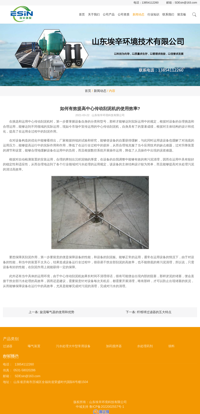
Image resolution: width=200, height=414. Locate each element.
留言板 (181, 14)
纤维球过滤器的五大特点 (154, 312)
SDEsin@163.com (186, 2)
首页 (82, 14)
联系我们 (168, 14)
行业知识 (153, 14)
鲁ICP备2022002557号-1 (106, 412)
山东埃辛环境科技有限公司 (108, 115)
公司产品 (109, 14)
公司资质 (123, 14)
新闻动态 (138, 14)
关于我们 (94, 14)
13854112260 (150, 2)
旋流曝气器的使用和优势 (57, 312)
